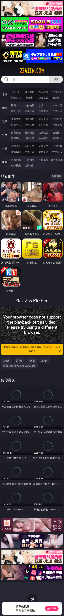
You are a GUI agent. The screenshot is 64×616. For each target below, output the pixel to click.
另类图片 (57, 138)
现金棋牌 (43, 97)
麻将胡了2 (15, 97)
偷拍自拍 (29, 119)
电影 (4, 121)
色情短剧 (29, 165)
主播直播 (43, 111)
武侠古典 (57, 146)
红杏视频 (16, 165)
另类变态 (57, 124)
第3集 (32, 360)
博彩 (4, 94)
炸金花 (29, 97)
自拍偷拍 (29, 105)
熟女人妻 (16, 111)
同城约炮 (16, 159)
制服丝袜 (16, 124)
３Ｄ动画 (57, 105)
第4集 (44, 360)
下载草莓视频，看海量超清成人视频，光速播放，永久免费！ (32, 349)
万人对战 (43, 91)
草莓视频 (43, 159)
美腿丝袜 (16, 138)
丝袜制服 (29, 111)
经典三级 (29, 124)
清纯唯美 (29, 138)
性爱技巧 (57, 151)
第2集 (19, 360)
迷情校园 (16, 151)
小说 (4, 148)
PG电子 (16, 91)
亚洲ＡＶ (16, 105)
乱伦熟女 (43, 124)
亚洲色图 (29, 132)
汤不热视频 (57, 159)
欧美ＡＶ (43, 105)
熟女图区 (43, 138)
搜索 (56, 79)
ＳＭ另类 (57, 111)
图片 (4, 135)
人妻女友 (43, 146)
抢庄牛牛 (57, 97)
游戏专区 (57, 91)
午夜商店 (29, 159)
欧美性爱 (57, 119)
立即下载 (51, 608)
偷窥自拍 (16, 132)
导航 (4, 162)
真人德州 (29, 91)
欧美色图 (43, 132)
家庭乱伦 (29, 146)
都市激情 (16, 146)
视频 (4, 108)
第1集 (6, 360)
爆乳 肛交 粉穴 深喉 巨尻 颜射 (19, 365)
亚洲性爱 (16, 119)
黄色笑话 (43, 151)
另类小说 (29, 151)
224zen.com (32, 70)
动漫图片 (57, 132)
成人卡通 (43, 119)
